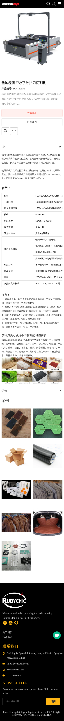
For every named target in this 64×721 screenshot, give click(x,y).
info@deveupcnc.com (17, 663)
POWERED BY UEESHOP (38, 715)
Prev (5, 42)
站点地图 (7, 637)
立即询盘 (32, 113)
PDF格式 (5, 131)
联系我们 (32, 122)
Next (58, 42)
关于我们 (7, 632)
